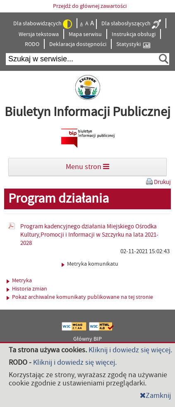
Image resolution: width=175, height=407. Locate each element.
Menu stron (87, 167)
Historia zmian (27, 289)
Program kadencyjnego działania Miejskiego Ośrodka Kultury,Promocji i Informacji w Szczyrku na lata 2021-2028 (89, 235)
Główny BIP (87, 339)
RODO (32, 44)
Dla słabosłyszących (131, 24)
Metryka (19, 280)
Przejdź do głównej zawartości (90, 6)
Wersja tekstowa (39, 34)
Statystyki (133, 44)
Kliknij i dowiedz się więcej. (130, 350)
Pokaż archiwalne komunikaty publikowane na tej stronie (80, 297)
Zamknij (155, 395)
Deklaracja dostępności (77, 44)
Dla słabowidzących (42, 24)
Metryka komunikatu (90, 264)
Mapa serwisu (85, 34)
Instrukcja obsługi (134, 34)
